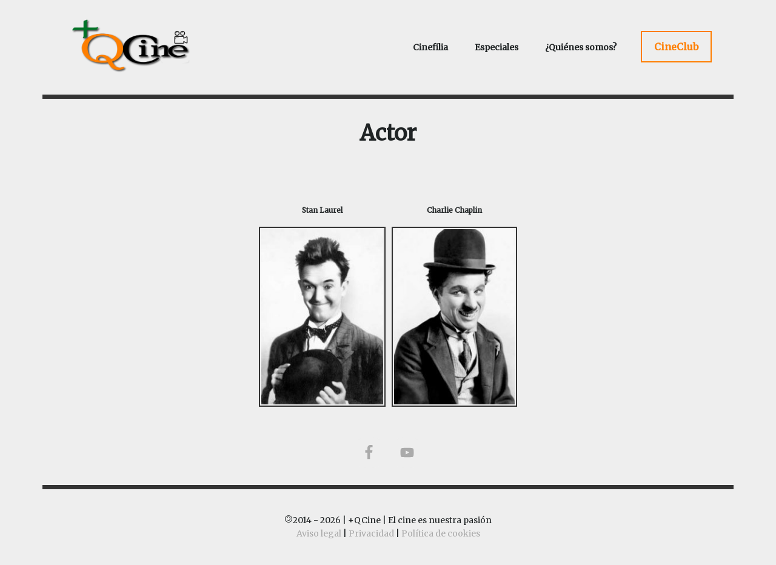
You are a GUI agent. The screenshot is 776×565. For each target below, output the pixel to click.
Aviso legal (318, 533)
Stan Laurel (322, 210)
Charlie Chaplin (454, 210)
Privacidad (371, 533)
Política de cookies (440, 533)
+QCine (145, 45)
